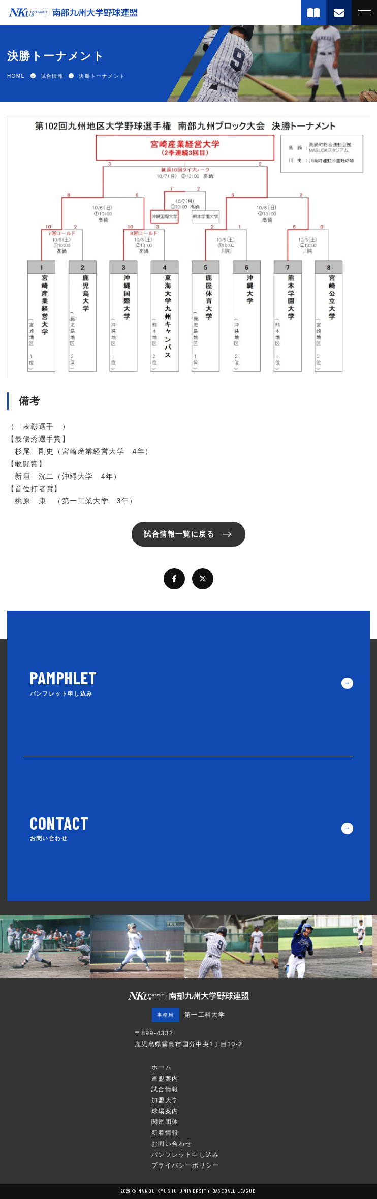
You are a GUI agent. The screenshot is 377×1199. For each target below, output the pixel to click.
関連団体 (165, 1121)
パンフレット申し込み (185, 1154)
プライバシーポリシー (185, 1165)
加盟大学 (165, 1100)
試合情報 (165, 1089)
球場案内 (165, 1111)
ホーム (161, 1067)
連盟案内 (165, 1078)
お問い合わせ (171, 1143)
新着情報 (165, 1133)
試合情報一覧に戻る (179, 534)
